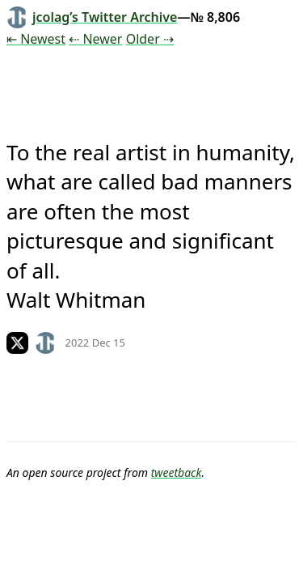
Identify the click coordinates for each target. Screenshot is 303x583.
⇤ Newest (35, 39)
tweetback (176, 472)
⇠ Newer (95, 39)
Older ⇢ (150, 39)
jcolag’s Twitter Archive (91, 17)
